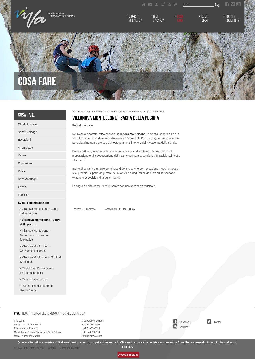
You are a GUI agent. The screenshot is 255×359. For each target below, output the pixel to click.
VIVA (74, 111)
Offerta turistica (27, 124)
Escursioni (24, 139)
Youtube (180, 326)
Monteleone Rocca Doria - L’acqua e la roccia (37, 270)
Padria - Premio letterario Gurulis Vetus (36, 288)
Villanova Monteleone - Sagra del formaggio (39, 211)
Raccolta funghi (27, 179)
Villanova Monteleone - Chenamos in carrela (35, 248)
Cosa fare (180, 18)
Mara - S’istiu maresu (34, 279)
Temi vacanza (159, 18)
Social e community (232, 18)
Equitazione (25, 163)
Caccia (22, 187)
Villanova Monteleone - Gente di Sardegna (40, 259)
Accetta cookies (128, 354)
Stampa (90, 209)
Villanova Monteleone (131, 133)
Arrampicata (25, 147)
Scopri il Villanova (135, 18)
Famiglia (23, 194)
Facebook (181, 321)
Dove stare (205, 18)
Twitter (214, 321)
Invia (78, 209)
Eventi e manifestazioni (33, 202)
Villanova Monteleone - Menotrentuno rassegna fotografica (35, 235)
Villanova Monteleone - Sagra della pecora (40, 222)
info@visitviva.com (92, 336)
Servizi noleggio (28, 132)
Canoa (22, 155)
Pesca (22, 171)
